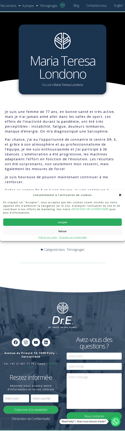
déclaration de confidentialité (90, 209)
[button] (120, 195)
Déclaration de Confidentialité (73, 237)
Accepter (62, 222)
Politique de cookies (47, 237)
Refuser (62, 231)
